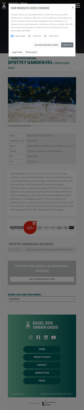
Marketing (54, 36)
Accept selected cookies (46, 45)
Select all (67, 45)
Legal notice (17, 52)
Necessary (21, 36)
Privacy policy (31, 52)
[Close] (72, 7)
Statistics (37, 36)
